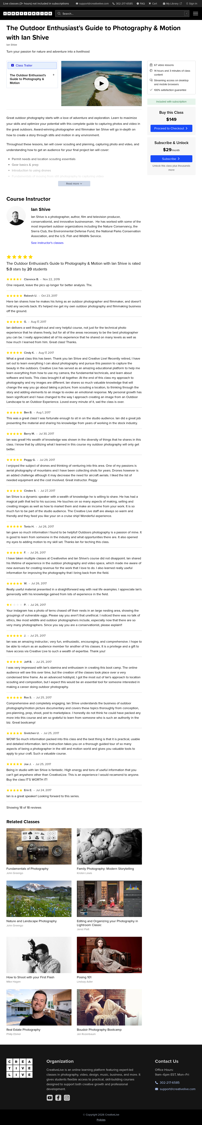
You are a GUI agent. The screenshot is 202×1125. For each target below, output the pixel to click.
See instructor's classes (47, 242)
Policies (101, 1120)
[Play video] (101, 83)
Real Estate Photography (23, 1029)
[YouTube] (49, 1098)
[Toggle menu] (195, 13)
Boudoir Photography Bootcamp (99, 1029)
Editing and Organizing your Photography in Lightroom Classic (107, 923)
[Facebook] (58, 1098)
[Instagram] (67, 1098)
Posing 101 (84, 977)
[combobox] (122, 13)
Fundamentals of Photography (27, 868)
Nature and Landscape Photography (31, 921)
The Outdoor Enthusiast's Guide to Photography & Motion (28, 79)
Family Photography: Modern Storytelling (105, 868)
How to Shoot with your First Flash (30, 977)
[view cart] (154, 3)
